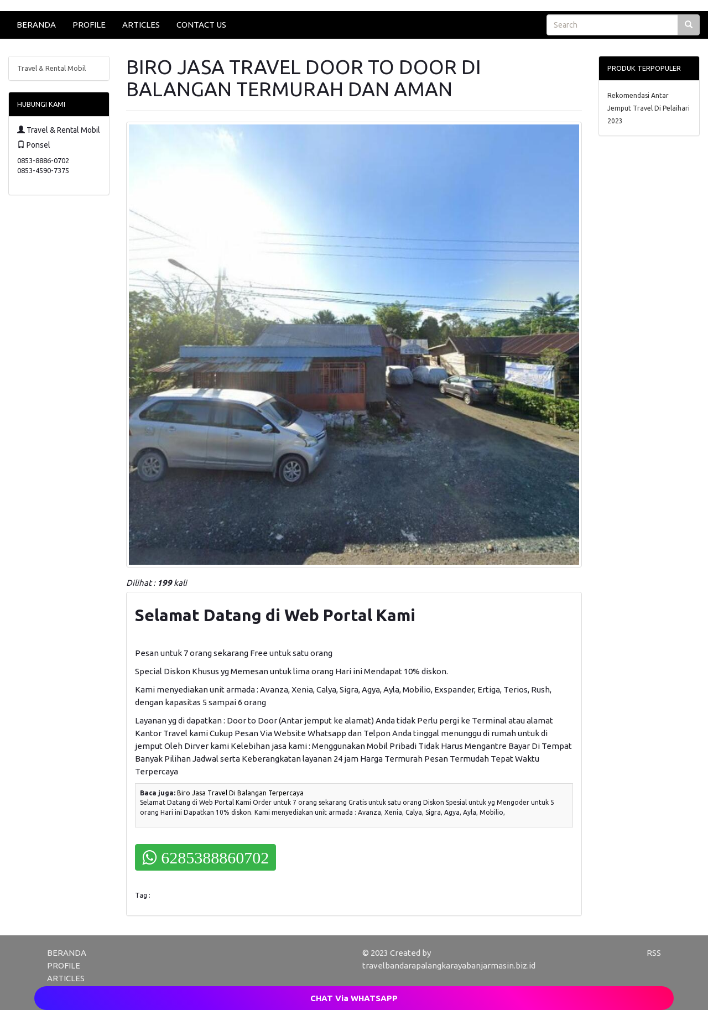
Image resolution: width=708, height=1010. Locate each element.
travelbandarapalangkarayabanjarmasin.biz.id (448, 965)
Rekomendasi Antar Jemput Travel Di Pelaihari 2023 (648, 108)
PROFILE (89, 24)
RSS (654, 952)
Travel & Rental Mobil (51, 68)
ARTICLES (141, 24)
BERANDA (36, 24)
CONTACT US (201, 24)
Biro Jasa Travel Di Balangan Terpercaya (240, 792)
